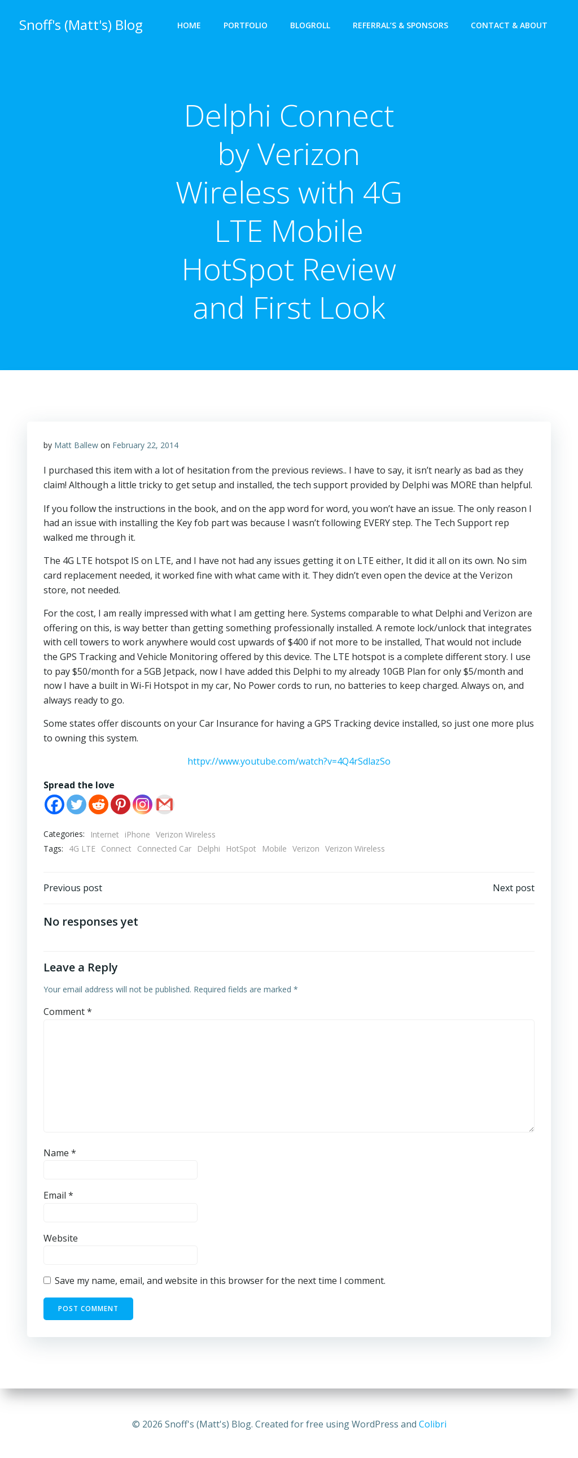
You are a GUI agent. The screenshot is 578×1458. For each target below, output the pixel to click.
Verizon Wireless (186, 836)
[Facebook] (54, 806)
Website (60, 1241)
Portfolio (247, 25)
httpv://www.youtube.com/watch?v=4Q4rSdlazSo (289, 763)
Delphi (208, 850)
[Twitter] (76, 806)
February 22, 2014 (145, 446)
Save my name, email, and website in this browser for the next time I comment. (220, 1284)
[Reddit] (98, 806)
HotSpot (241, 850)
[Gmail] (164, 806)
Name (59, 1155)
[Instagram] (142, 806)
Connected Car (164, 850)
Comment (67, 1015)
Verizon (305, 850)
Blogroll (311, 25)
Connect (116, 850)
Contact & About (510, 25)
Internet (104, 836)
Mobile (274, 850)
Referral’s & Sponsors (401, 25)
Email (58, 1198)
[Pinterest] (120, 806)
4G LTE (82, 850)
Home (190, 25)
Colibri (432, 1424)
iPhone (137, 836)
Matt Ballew (76, 446)
